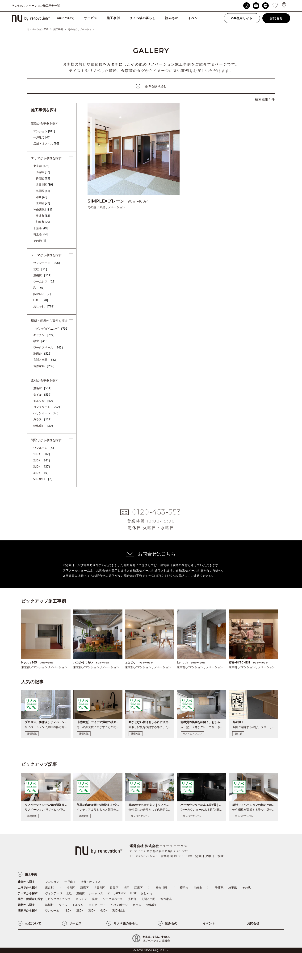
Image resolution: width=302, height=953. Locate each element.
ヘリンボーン (46, 413)
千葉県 (40, 228)
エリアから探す (28, 888)
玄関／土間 (46, 360)
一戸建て (41, 137)
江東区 (43, 203)
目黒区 (43, 191)
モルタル (44, 401)
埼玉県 (40, 234)
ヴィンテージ (47, 263)
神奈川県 (42, 209)
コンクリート (47, 407)
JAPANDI (42, 294)
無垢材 (43, 388)
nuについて (66, 18)
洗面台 (43, 354)
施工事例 (113, 18)
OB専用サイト (242, 18)
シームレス (45, 281)
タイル (43, 395)
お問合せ (276, 18)
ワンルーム (45, 448)
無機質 (43, 275)
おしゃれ (44, 306)
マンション (44, 131)
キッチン (44, 335)
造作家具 (44, 366)
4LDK (41, 473)
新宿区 (43, 178)
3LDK (42, 466)
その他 (39, 241)
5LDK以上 (43, 479)
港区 (41, 197)
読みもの (171, 18)
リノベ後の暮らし (142, 18)
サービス (90, 18)
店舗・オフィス (46, 143)
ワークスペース (48, 347)
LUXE (41, 300)
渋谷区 (43, 172)
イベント (194, 18)
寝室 (41, 341)
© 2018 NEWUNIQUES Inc (151, 950)
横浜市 (43, 216)
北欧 (41, 269)
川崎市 (43, 222)
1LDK (42, 454)
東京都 (41, 166)
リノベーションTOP (37, 29)
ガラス (43, 419)
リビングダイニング (51, 329)
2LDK (42, 460)
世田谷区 (44, 184)
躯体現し (44, 426)
